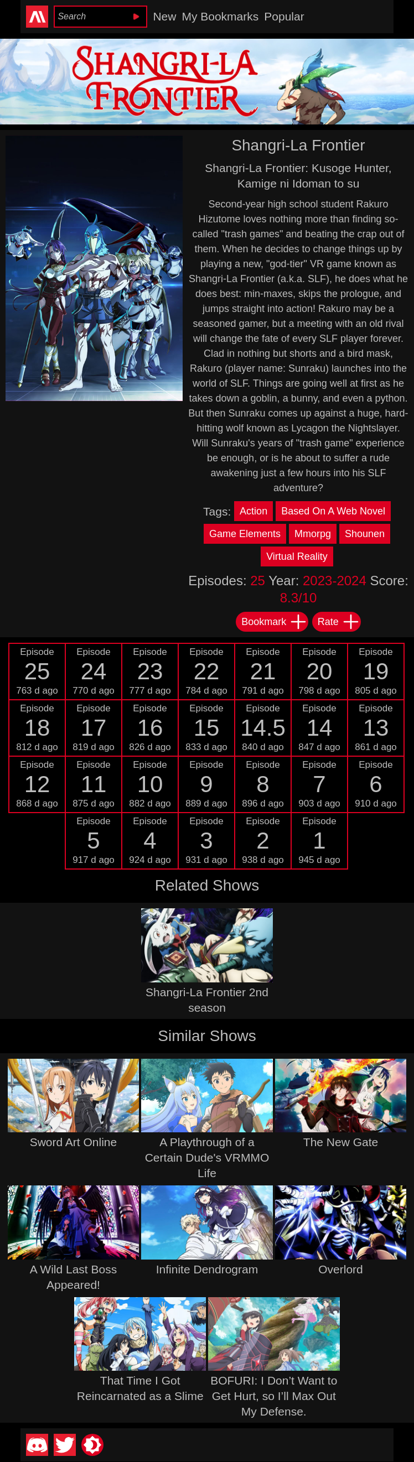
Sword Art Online (73, 1142)
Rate (339, 622)
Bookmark (274, 622)
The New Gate (340, 1142)
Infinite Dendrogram (207, 1269)
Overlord (340, 1269)
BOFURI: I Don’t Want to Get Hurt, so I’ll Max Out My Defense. (273, 1396)
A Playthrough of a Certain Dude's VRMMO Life (207, 1157)
